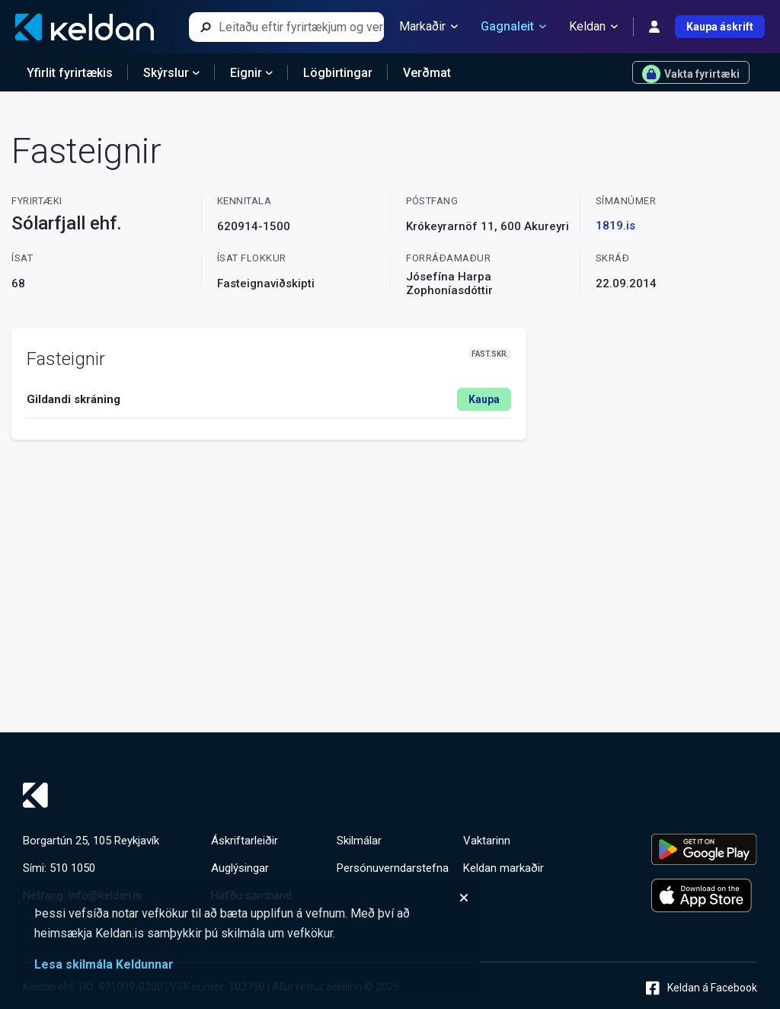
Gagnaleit (513, 27)
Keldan (593, 27)
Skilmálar (359, 840)
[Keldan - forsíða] (84, 27)
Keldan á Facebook (701, 988)
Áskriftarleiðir (244, 840)
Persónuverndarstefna (393, 868)
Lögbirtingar (337, 73)
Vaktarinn (486, 840)
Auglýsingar (240, 868)
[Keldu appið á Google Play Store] (704, 849)
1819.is (615, 225)
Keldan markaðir (503, 868)
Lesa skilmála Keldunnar (104, 964)
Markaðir (428, 27)
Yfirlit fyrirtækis (70, 73)
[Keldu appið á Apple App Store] (704, 895)
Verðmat (427, 73)
